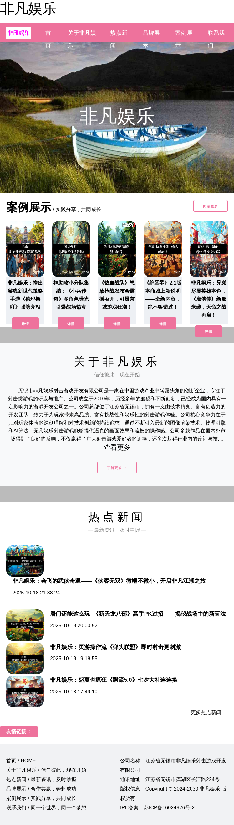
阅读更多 (210, 206)
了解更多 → (117, 468)
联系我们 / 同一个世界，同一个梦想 (46, 807)
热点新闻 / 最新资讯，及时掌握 (41, 779)
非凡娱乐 (28, 8)
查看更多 (117, 447)
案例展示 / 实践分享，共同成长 (41, 798)
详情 (25, 324)
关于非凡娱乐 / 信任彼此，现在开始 (46, 770)
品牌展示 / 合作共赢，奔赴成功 (41, 788)
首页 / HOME (21, 760)
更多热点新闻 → (209, 712)
